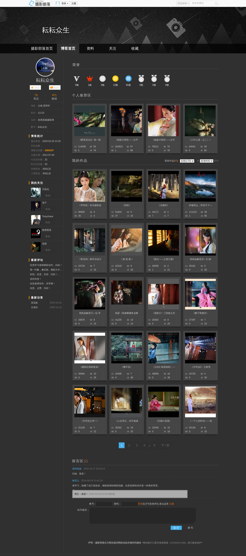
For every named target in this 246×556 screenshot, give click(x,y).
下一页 (165, 445)
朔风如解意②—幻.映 (200, 259)
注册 (73, 3)
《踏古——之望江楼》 (163, 259)
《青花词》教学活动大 (89, 259)
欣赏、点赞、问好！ (40, 288)
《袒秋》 (126, 205)
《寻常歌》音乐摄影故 (89, 205)
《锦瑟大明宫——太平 (126, 140)
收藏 (135, 48)
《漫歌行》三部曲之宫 (163, 313)
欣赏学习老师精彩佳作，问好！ (46, 265)
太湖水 (34, 307)
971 (54, 95)
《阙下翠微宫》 (200, 313)
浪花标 (34, 302)
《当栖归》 (163, 205)
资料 (90, 48)
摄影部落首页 (42, 48)
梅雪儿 (75, 480)
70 (36, 95)
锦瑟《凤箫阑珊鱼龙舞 (126, 313)
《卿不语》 (126, 367)
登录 (64, 3)
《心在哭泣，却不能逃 (126, 421)
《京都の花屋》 (163, 421)
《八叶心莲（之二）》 (200, 140)
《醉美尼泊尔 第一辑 (90, 140)
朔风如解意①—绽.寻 (90, 313)
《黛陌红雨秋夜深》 (89, 367)
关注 (112, 48)
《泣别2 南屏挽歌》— (163, 367)
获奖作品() (172, 160)
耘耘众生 (45, 80)
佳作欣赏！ (36, 279)
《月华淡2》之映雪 (200, 367)
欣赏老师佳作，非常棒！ (42, 283)
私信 (56, 87)
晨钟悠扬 (76, 468)
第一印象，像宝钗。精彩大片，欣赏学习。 (46, 269)
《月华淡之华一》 (90, 421)
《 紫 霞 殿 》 (127, 259)
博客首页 (68, 48)
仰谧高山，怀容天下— (200, 205)
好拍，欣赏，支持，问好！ (46, 274)
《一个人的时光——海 (200, 421)
